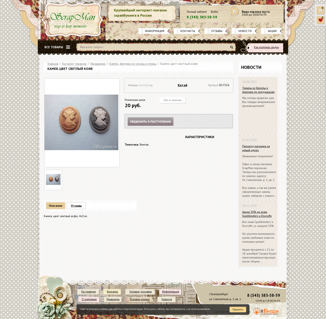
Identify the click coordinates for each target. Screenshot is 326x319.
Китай (182, 85)
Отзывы (216, 31)
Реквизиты (113, 299)
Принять (237, 309)
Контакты (187, 31)
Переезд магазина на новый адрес (256, 148)
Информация (154, 31)
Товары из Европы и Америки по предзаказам (258, 90)
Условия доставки (140, 291)
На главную (88, 291)
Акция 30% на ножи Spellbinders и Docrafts (257, 214)
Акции (272, 31)
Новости (245, 31)
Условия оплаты (140, 299)
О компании (89, 299)
